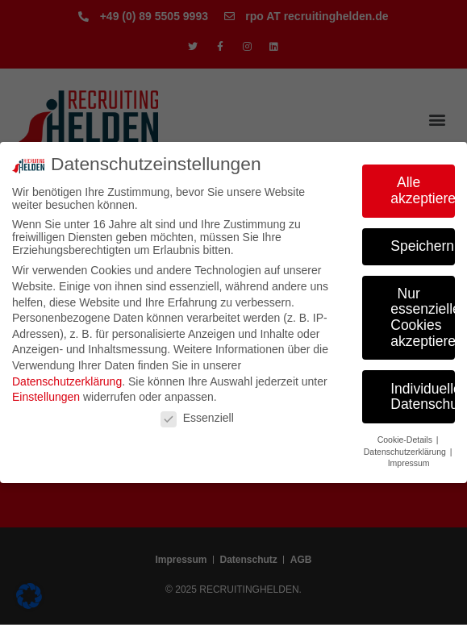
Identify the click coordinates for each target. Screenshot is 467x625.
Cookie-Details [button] (406, 439)
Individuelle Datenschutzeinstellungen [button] (422, 397)
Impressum (409, 463)
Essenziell (197, 417)
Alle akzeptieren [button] (422, 190)
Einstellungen (46, 396)
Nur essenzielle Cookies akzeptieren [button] (422, 317)
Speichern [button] (422, 246)
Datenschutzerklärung (67, 381)
